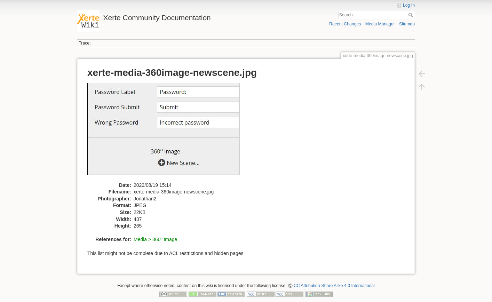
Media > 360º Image (155, 239)
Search (411, 15)
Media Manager (380, 24)
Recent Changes (345, 24)
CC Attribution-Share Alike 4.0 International (334, 285)
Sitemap (407, 24)
